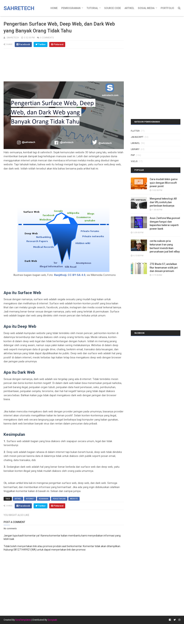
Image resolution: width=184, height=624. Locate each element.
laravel (135, 143)
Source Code (112, 8)
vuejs (134, 161)
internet (30, 499)
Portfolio (167, 8)
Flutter (135, 131)
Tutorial (92, 8)
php (133, 155)
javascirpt (137, 137)
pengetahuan (59, 499)
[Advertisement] (64, 66)
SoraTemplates (23, 619)
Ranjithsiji (60, 275)
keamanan (43, 499)
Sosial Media (146, 8)
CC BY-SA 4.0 (76, 275)
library (135, 149)
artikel (18, 499)
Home (54, 8)
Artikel (129, 8)
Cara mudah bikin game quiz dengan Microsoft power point (164, 183)
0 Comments (47, 37)
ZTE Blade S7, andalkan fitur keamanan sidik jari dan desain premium (164, 267)
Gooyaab (52, 619)
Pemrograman (70, 8)
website (74, 499)
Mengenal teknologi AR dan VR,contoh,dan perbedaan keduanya (163, 202)
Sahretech (19, 8)
